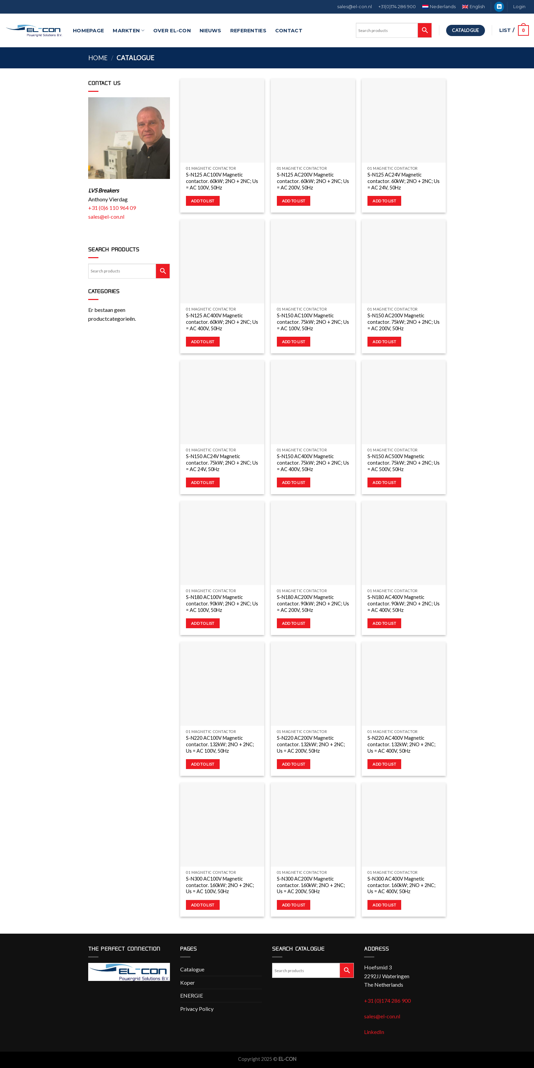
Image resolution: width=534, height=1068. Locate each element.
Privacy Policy (197, 1008)
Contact (288, 31)
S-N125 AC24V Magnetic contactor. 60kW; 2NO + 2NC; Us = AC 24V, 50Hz (403, 181)
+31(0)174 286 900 (397, 6)
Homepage (88, 31)
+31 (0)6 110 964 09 (112, 207)
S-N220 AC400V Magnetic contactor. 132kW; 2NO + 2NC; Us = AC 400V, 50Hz (401, 744)
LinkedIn (374, 1032)
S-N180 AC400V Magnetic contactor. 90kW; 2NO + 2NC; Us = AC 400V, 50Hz (403, 603)
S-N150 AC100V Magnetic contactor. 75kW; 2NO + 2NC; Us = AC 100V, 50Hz (313, 322)
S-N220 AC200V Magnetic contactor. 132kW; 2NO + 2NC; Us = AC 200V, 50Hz (311, 744)
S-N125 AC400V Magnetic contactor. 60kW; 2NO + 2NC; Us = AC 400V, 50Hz (222, 322)
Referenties (248, 31)
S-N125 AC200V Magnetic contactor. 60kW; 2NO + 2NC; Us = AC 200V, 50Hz (313, 181)
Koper (187, 982)
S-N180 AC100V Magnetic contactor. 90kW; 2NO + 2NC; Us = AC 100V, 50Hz (222, 603)
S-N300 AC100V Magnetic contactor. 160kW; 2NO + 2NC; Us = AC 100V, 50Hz (220, 885)
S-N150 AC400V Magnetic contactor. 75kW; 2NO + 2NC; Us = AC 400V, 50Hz (313, 462)
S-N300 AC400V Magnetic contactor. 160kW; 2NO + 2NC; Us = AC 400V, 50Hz (401, 885)
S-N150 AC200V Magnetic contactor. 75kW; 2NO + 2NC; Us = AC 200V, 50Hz (403, 322)
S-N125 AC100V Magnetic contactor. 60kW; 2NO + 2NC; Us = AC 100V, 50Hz (222, 181)
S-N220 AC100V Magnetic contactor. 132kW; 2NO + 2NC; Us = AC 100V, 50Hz (220, 744)
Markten (128, 30)
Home (98, 58)
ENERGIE (191, 995)
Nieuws (210, 31)
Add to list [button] (203, 201)
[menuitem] (439, 6)
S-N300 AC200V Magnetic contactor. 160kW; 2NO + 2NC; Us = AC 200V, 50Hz (311, 885)
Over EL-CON (172, 31)
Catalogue (192, 969)
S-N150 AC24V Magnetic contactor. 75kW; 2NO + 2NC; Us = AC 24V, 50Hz (222, 462)
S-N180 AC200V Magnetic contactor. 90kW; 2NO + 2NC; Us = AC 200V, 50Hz (313, 603)
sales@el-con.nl (354, 6)
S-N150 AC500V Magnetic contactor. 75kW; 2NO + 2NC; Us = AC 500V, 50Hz (403, 462)
